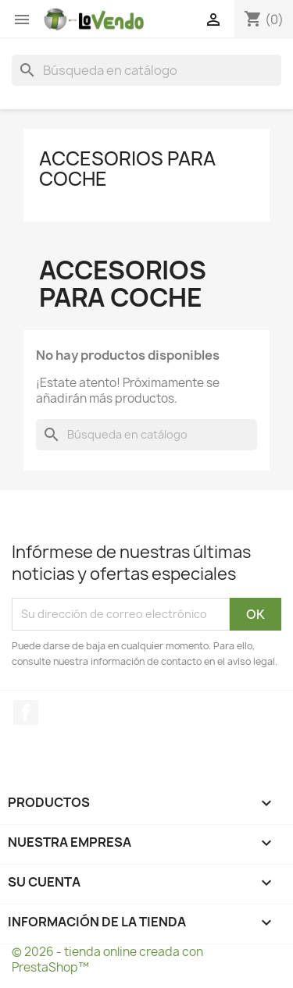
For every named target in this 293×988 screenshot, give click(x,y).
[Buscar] (146, 70)
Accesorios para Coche (127, 168)
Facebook (25, 712)
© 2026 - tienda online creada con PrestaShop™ (107, 960)
